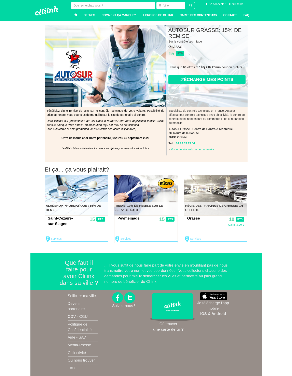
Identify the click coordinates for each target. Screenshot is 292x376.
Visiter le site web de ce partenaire (192, 149)
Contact (230, 15)
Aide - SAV (77, 337)
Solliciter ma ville (82, 296)
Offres (89, 15)
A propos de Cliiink (157, 15)
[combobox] (170, 5)
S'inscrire (236, 4)
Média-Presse (79, 345)
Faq (246, 15)
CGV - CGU (78, 316)
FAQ (71, 368)
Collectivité (77, 353)
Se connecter (215, 4)
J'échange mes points (206, 79)
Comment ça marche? (119, 15)
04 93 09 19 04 (185, 143)
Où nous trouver (81, 360)
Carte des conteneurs (198, 15)
